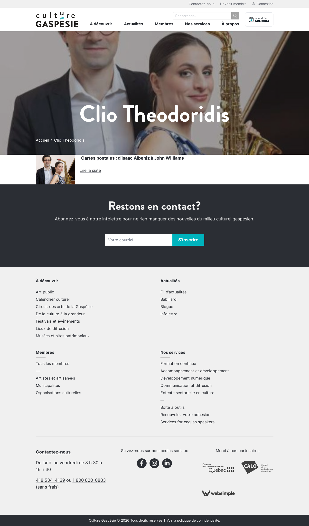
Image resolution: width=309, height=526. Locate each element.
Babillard (168, 299)
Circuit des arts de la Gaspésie (64, 306)
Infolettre (168, 313)
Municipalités (48, 385)
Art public (45, 292)
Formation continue (178, 363)
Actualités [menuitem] (133, 23)
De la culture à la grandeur (60, 313)
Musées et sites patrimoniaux (63, 335)
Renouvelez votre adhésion (185, 414)
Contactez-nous (201, 4)
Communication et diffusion (186, 385)
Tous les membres (52, 363)
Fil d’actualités (173, 292)
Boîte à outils (172, 407)
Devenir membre (233, 4)
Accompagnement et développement (194, 370)
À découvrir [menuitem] (101, 23)
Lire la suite (90, 170)
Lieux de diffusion (52, 328)
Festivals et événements (58, 321)
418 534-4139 (50, 480)
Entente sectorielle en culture (187, 392)
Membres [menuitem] (164, 23)
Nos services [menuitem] (197, 23)
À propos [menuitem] (230, 23)
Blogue (166, 306)
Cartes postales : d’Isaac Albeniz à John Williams (132, 158)
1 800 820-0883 (89, 480)
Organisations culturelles (58, 392)
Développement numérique (185, 378)
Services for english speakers (187, 421)
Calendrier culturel (53, 299)
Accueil (42, 140)
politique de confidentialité (198, 520)
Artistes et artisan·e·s (55, 378)
